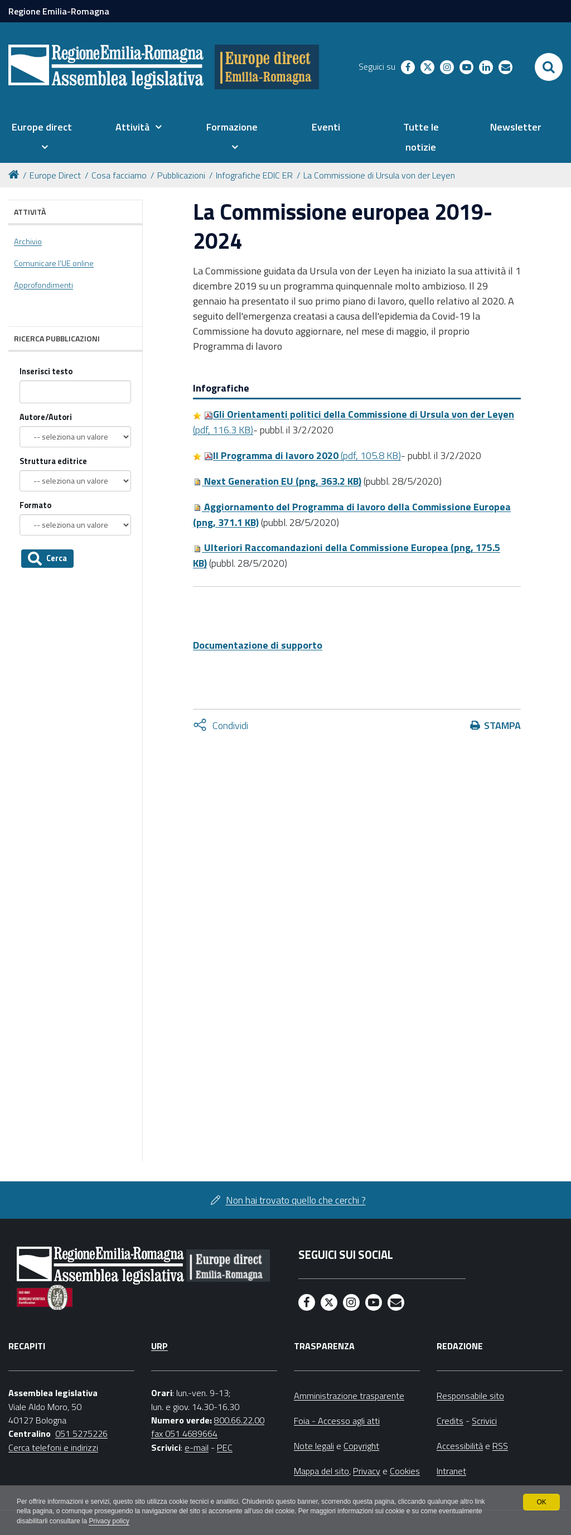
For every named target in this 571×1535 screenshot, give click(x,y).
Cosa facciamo (119, 175)
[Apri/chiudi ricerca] (549, 67)
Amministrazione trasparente (349, 1395)
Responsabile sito (470, 1395)
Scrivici (484, 1420)
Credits (450, 1420)
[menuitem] (41, 137)
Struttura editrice (53, 461)
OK (541, 1501)
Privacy (366, 1471)
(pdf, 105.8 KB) (302, 455)
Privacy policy (110, 1522)
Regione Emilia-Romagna (58, 11)
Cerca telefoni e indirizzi (53, 1447)
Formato (35, 505)
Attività (30, 212)
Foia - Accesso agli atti (337, 1420)
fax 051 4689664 (184, 1433)
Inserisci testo (46, 372)
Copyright (361, 1445)
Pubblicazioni (181, 175)
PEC (225, 1447)
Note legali (314, 1445)
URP (159, 1346)
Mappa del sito (321, 1471)
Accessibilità (460, 1445)
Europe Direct (55, 175)
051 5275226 (81, 1433)
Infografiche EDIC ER (254, 175)
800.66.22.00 (239, 1420)
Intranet (451, 1471)
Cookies (405, 1471)
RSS (500, 1445)
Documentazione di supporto (257, 645)
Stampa (502, 725)
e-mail (197, 1447)
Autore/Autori (46, 417)
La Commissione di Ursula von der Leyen (379, 175)
